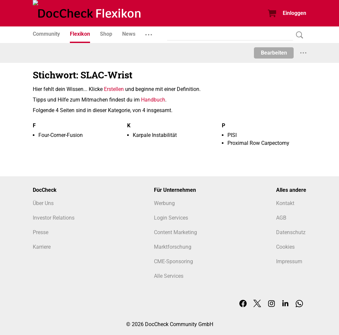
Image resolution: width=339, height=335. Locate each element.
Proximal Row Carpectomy (258, 143)
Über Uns (43, 203)
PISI (232, 135)
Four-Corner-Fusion (60, 135)
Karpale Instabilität (155, 135)
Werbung (164, 203)
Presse (40, 232)
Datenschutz (291, 232)
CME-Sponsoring (173, 261)
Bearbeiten (274, 53)
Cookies (285, 247)
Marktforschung (172, 247)
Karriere (42, 247)
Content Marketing (175, 232)
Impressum (289, 261)
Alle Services (168, 276)
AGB (281, 218)
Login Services (171, 218)
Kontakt (285, 203)
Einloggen (294, 13)
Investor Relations (53, 218)
